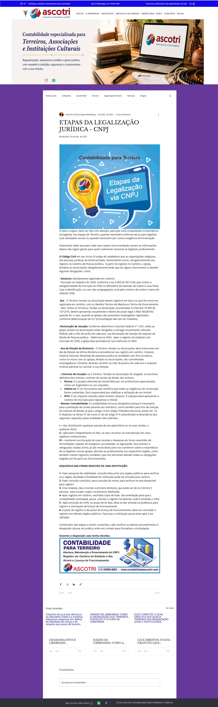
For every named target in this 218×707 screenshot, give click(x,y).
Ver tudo (170, 608)
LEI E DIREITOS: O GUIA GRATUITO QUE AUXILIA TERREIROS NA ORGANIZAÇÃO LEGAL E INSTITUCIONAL (153, 641)
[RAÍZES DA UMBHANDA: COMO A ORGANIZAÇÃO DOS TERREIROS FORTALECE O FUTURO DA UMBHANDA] (109, 624)
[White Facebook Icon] (61, 80)
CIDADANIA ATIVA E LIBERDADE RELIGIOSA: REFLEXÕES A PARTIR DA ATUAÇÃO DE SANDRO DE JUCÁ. (63, 641)
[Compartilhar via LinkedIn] (74, 584)
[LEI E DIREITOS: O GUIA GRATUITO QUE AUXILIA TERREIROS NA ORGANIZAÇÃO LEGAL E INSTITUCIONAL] (154, 624)
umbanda (66, 95)
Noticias (131, 95)
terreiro (95, 95)
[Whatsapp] (53, 80)
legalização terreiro (113, 95)
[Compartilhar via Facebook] (60, 584)
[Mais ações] (158, 114)
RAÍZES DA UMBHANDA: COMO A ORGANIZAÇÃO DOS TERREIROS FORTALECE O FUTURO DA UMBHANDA (109, 641)
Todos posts (51, 95)
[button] (170, 96)
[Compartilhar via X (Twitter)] (67, 584)
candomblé (81, 95)
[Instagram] (46, 80)
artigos (143, 95)
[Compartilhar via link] (80, 584)
